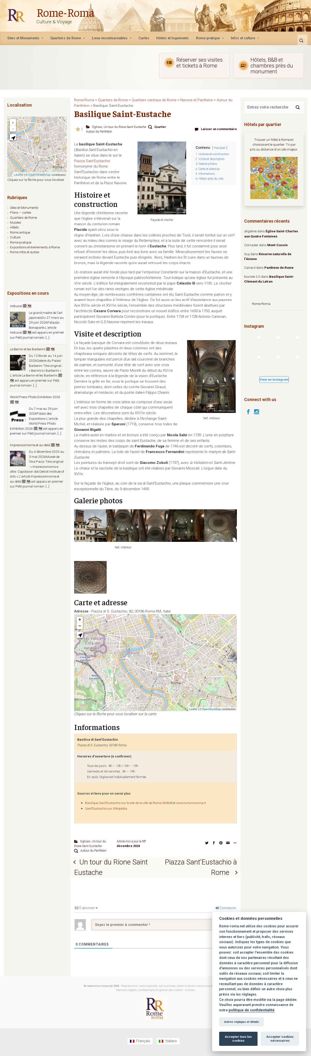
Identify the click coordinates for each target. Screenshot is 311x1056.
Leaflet (193, 709)
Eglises (97, 127)
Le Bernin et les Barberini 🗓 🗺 (32, 349)
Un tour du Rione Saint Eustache (125, 127)
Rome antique (20, 232)
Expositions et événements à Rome (35, 247)
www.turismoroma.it (191, 803)
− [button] (79, 626)
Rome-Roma (66, 12)
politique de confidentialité (252, 1010)
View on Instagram (274, 379)
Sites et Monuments (24, 208)
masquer (219, 148)
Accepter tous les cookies (238, 1038)
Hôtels (14, 227)
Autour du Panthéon (99, 131)
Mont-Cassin (277, 245)
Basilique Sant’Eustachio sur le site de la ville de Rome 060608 (128, 803)
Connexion (226, 910)
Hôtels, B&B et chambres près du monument (265, 66)
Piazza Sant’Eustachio (92, 161)
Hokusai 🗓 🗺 (21, 306)
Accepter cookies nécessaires (280, 1038)
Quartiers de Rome (23, 217)
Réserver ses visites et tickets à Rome (193, 63)
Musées (15, 222)
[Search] (298, 107)
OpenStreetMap (211, 709)
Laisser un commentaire (219, 129)
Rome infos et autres (24, 252)
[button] (80, 635)
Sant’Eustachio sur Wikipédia (106, 808)
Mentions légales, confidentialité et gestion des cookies (149, 992)
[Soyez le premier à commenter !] (163, 927)
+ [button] (79, 620)
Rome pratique (20, 242)
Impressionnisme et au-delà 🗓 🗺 (35, 445)
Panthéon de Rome (279, 267)
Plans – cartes (20, 212)
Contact (190, 992)
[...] (47, 337)
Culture (15, 237)
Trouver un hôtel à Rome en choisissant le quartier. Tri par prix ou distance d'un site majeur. (274, 144)
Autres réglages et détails (241, 1021)
